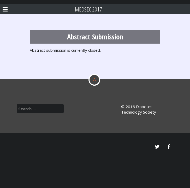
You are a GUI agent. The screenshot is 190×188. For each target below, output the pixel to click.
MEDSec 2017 (88, 9)
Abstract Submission (95, 37)
